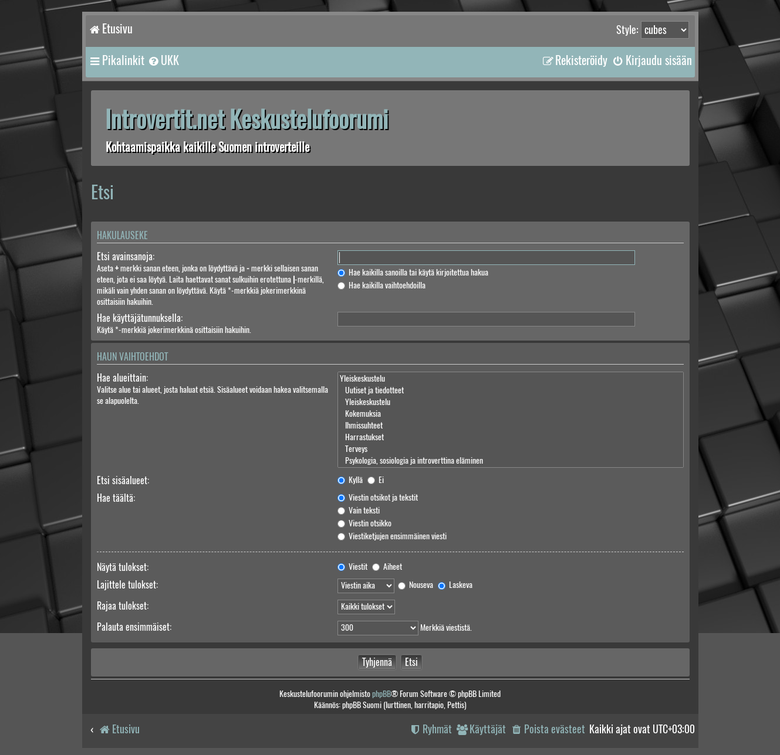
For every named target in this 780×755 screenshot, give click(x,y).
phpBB (381, 693)
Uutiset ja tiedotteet (511, 390)
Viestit (352, 566)
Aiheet (387, 566)
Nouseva (415, 584)
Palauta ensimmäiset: (134, 627)
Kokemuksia (511, 414)
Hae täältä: (116, 498)
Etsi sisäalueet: (123, 480)
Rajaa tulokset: (122, 606)
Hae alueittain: (122, 378)
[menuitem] (163, 60)
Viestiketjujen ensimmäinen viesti (392, 536)
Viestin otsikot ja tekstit (377, 497)
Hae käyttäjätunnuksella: (140, 318)
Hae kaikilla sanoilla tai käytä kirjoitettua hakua (412, 272)
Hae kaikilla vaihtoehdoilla (381, 285)
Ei (375, 479)
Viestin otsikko (364, 523)
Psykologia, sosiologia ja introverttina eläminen (511, 461)
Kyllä (350, 479)
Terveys (511, 449)
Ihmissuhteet (511, 425)
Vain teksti (358, 510)
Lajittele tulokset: (127, 585)
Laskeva (455, 584)
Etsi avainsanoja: (125, 256)
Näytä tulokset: (122, 567)
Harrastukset (511, 437)
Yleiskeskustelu (511, 379)
